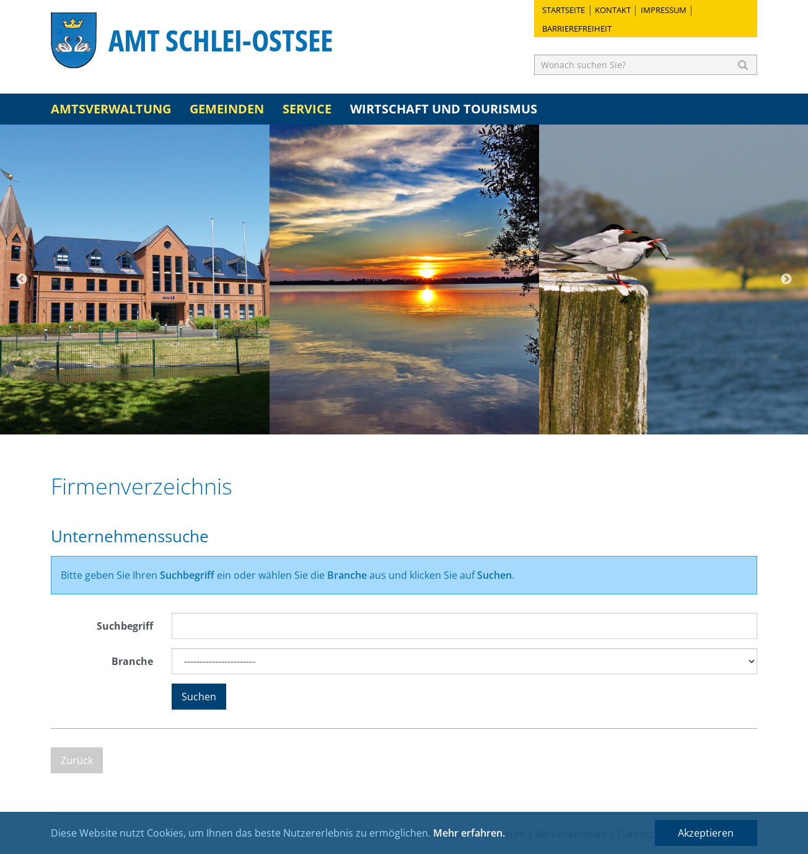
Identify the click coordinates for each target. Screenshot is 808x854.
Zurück (77, 760)
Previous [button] (21, 279)
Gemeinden (227, 108)
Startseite (563, 9)
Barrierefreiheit (577, 28)
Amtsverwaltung (111, 108)
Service (307, 108)
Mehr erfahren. (469, 833)
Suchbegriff (125, 626)
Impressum (664, 9)
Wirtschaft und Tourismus (443, 108)
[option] (135, 279)
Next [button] (786, 279)
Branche (132, 661)
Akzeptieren (706, 833)
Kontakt (613, 9)
